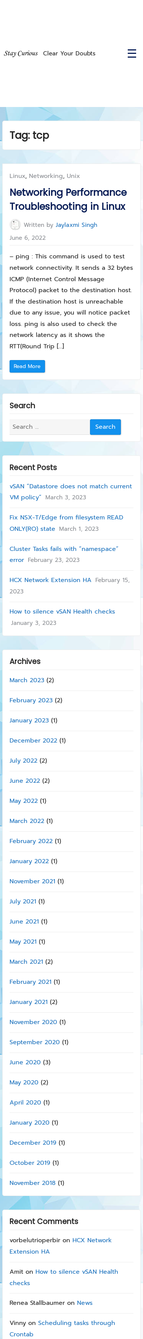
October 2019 (30, 1162)
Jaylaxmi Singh (76, 224)
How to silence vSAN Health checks (62, 611)
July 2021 (23, 901)
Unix (73, 176)
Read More (29, 367)
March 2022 (27, 821)
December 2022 (33, 740)
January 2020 (30, 1122)
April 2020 (25, 1102)
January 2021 (29, 1001)
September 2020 (35, 1041)
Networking (46, 176)
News (85, 1303)
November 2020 (33, 1021)
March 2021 (26, 961)
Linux (17, 176)
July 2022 (23, 760)
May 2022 (24, 801)
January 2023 (29, 720)
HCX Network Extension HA (51, 580)
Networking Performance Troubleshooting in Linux (68, 199)
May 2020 (24, 1082)
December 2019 (33, 1142)
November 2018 (33, 1182)
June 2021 (24, 921)
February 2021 (30, 981)
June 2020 (25, 1062)
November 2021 (32, 881)
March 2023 (27, 680)
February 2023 (31, 700)
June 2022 (25, 780)
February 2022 (31, 841)
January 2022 (29, 861)
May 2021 (23, 941)
